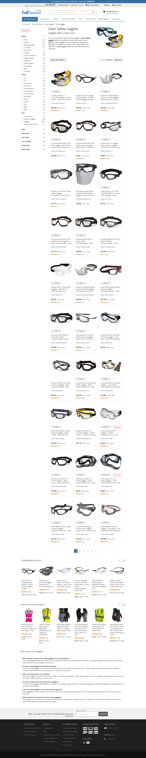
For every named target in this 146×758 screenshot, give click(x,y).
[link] (61, 103)
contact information (51, 738)
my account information (33, 728)
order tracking (68, 735)
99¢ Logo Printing (92, 5)
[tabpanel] (86, 306)
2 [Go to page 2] (79, 551)
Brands (55, 19)
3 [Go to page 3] (83, 551)
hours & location (52, 735)
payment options (30, 735)
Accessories (116, 19)
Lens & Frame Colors (68, 19)
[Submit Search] (93, 12)
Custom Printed (91, 19)
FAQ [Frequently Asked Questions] (45, 731)
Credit (77, 5)
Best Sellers (57, 60)
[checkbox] (34, 40)
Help (107, 5)
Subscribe (103, 714)
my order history (30, 731)
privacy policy (67, 742)
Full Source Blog (49, 742)
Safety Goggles (104, 19)
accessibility (67, 745)
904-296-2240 (50, 4)
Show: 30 (117, 60)
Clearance (25, 30)
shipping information (70, 728)
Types (80, 19)
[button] (119, 560)
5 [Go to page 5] (91, 551)
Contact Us (109, 735)
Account (116, 5)
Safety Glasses (45, 19)
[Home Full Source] (27, 24)
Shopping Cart (112, 11)
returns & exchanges (70, 731)
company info (48, 728)
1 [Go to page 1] (75, 551)
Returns (63, 5)
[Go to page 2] (96, 551)
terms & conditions (69, 738)
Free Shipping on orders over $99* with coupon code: (73, 1)
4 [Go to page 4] (87, 551)
